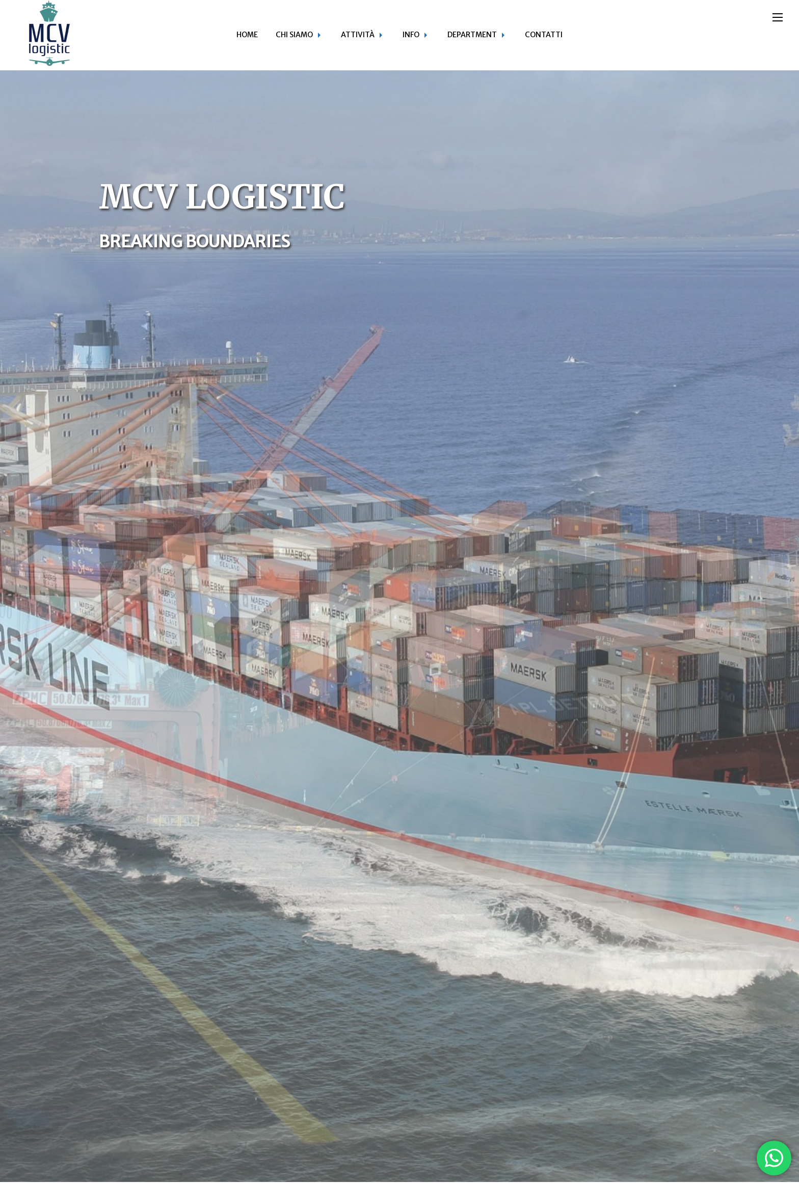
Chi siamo (294, 34)
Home (247, 34)
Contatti (544, 34)
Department (472, 34)
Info (411, 34)
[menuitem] (247, 35)
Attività (358, 34)
